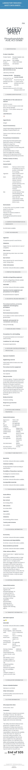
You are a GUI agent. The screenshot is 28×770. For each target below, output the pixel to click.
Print (23, 23)
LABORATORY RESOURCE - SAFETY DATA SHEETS (12, 4)
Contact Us (14, 767)
